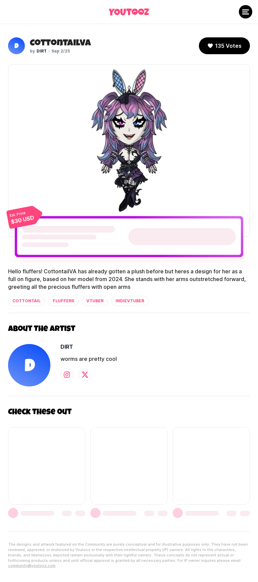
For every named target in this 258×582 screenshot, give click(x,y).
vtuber (94, 300)
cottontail (26, 300)
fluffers (63, 300)
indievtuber (130, 300)
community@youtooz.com (31, 565)
